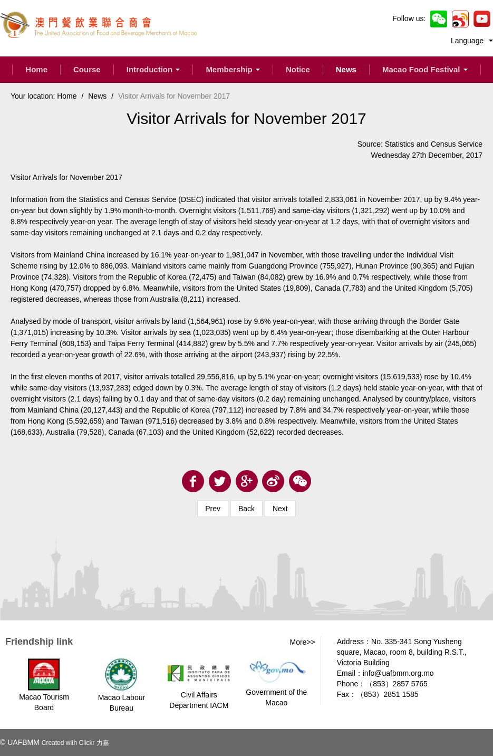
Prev (212, 508)
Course (87, 69)
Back (246, 508)
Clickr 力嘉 (94, 743)
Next (280, 508)
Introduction (153, 69)
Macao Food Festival (425, 69)
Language (472, 40)
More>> (302, 642)
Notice (298, 69)
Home (36, 69)
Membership (233, 69)
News (346, 69)
